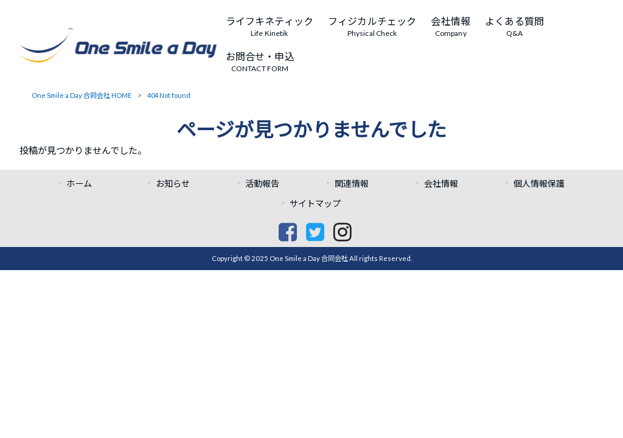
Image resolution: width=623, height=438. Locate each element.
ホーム (83, 183)
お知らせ (173, 183)
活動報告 (262, 183)
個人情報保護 (539, 183)
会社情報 (441, 183)
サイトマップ (315, 203)
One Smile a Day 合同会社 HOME (81, 95)
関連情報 (352, 183)
